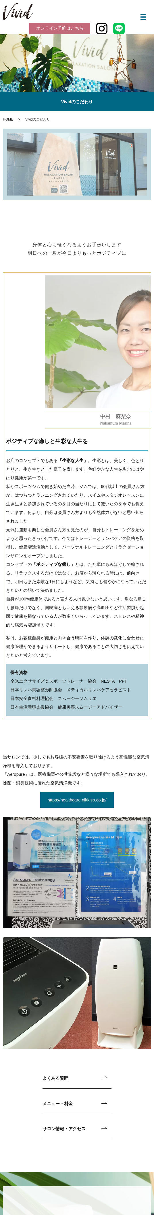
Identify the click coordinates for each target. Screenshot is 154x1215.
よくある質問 (55, 1078)
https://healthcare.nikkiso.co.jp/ (76, 799)
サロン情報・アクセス (64, 1128)
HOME (8, 119)
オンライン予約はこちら (60, 28)
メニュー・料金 (58, 1103)
